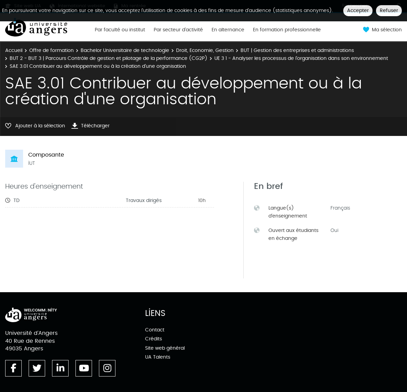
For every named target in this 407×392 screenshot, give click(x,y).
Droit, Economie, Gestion (205, 50)
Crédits (153, 338)
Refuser (389, 10)
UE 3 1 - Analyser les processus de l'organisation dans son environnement (301, 58)
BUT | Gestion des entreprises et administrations (297, 50)
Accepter (358, 10)
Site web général (165, 348)
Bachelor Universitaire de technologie (125, 50)
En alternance (228, 30)
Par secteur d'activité (178, 30)
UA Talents (157, 357)
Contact (154, 329)
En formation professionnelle (287, 30)
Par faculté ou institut (120, 30)
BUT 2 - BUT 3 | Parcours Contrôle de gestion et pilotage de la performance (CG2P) (108, 58)
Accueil (13, 50)
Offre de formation (51, 50)
